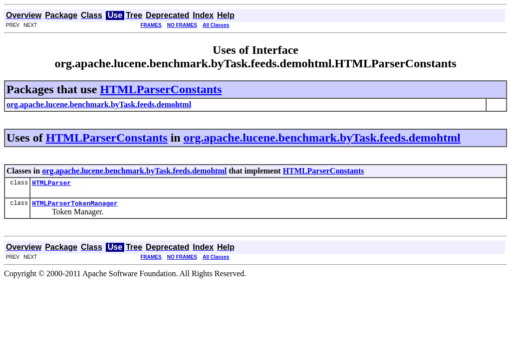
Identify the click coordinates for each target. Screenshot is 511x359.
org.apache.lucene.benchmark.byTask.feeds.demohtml (322, 137)
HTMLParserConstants (161, 89)
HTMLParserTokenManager (75, 205)
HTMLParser (51, 184)
